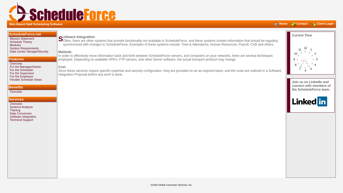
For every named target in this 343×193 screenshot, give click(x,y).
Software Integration (23, 116)
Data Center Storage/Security (29, 51)
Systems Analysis (21, 107)
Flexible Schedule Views (26, 79)
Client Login (323, 23)
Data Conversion (21, 113)
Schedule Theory (21, 41)
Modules (15, 45)
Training (15, 110)
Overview (16, 63)
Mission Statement (22, 38)
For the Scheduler (21, 70)
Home (281, 23)
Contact (300, 23)
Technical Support (21, 119)
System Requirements (24, 48)
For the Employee (21, 76)
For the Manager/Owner (25, 66)
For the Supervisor (22, 73)
